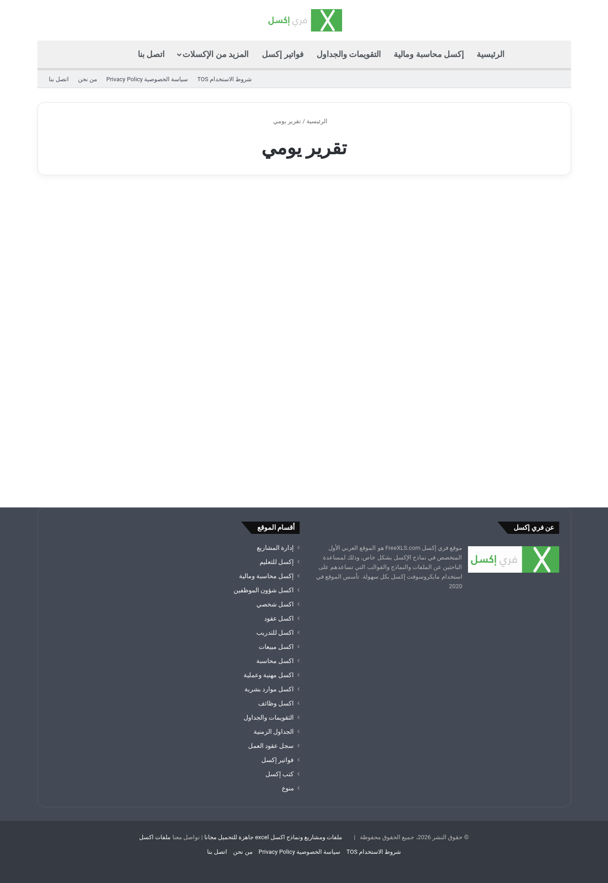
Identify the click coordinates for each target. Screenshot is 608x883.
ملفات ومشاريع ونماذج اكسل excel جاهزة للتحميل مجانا (273, 837)
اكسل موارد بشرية (269, 689)
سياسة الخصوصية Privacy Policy (147, 79)
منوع (288, 788)
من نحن (87, 79)
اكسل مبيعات (276, 646)
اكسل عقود (279, 618)
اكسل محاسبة (275, 660)
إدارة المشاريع (275, 547)
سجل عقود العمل (271, 745)
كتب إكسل (279, 774)
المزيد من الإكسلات (215, 54)
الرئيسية (490, 54)
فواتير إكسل (282, 54)
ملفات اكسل (155, 837)
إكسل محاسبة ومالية (429, 54)
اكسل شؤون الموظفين (264, 590)
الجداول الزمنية (274, 731)
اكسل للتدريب (275, 632)
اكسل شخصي (275, 604)
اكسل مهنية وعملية (269, 675)
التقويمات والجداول (349, 54)
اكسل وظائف (276, 703)
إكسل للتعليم (277, 561)
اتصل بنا (151, 54)
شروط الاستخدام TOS (224, 79)
